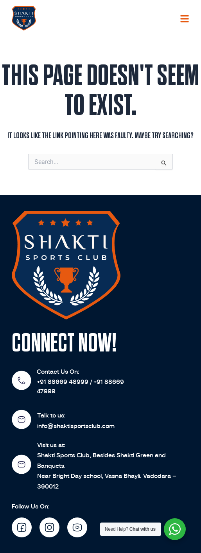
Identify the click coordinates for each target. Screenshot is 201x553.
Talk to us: (51, 415)
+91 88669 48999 (62, 381)
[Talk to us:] (21, 419)
